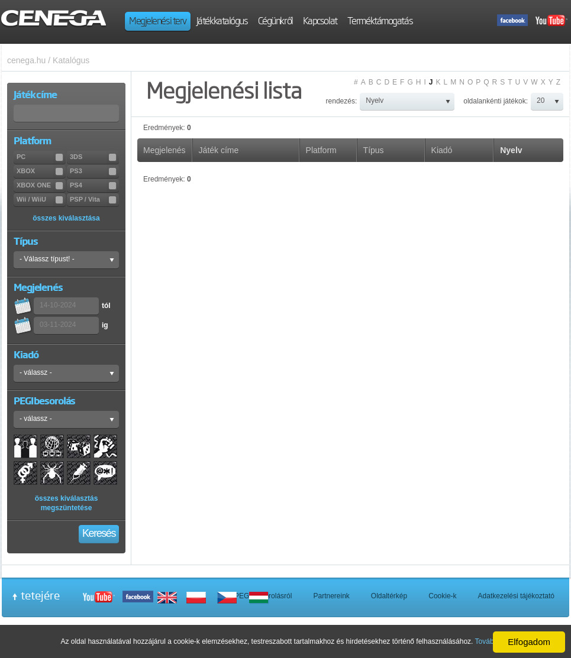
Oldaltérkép (389, 596)
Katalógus (71, 60)
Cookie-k (442, 596)
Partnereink (331, 596)
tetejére (40, 595)
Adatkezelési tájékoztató (516, 596)
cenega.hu (26, 60)
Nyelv (511, 150)
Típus (373, 150)
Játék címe (219, 150)
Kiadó (442, 150)
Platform (321, 150)
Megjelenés (164, 150)
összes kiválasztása (66, 218)
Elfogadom (529, 642)
